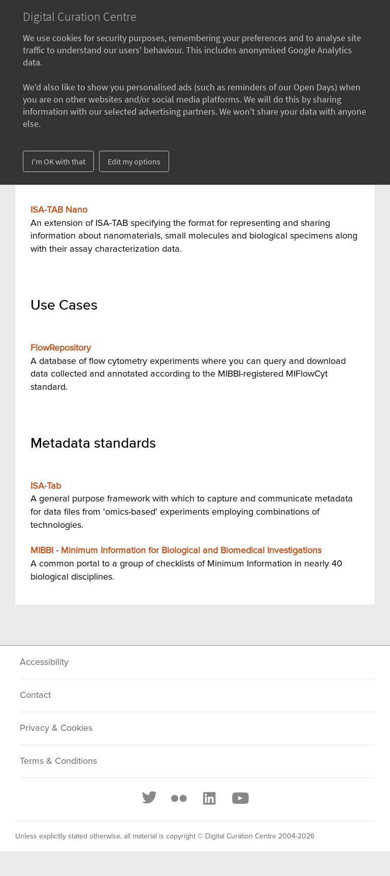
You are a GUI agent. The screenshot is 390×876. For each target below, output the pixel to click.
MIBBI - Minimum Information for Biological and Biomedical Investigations (175, 550)
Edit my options (134, 161)
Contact (35, 695)
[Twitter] (150, 798)
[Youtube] (240, 798)
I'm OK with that (58, 161)
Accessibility (44, 662)
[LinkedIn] (209, 798)
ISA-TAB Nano (58, 210)
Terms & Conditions (58, 761)
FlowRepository (60, 348)
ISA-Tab (45, 486)
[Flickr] (179, 798)
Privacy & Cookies (56, 728)
